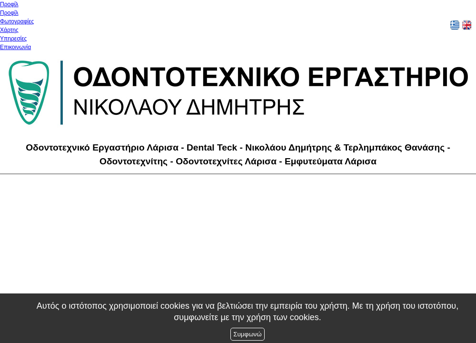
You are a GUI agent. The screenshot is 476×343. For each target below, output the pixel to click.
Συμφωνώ (247, 334)
